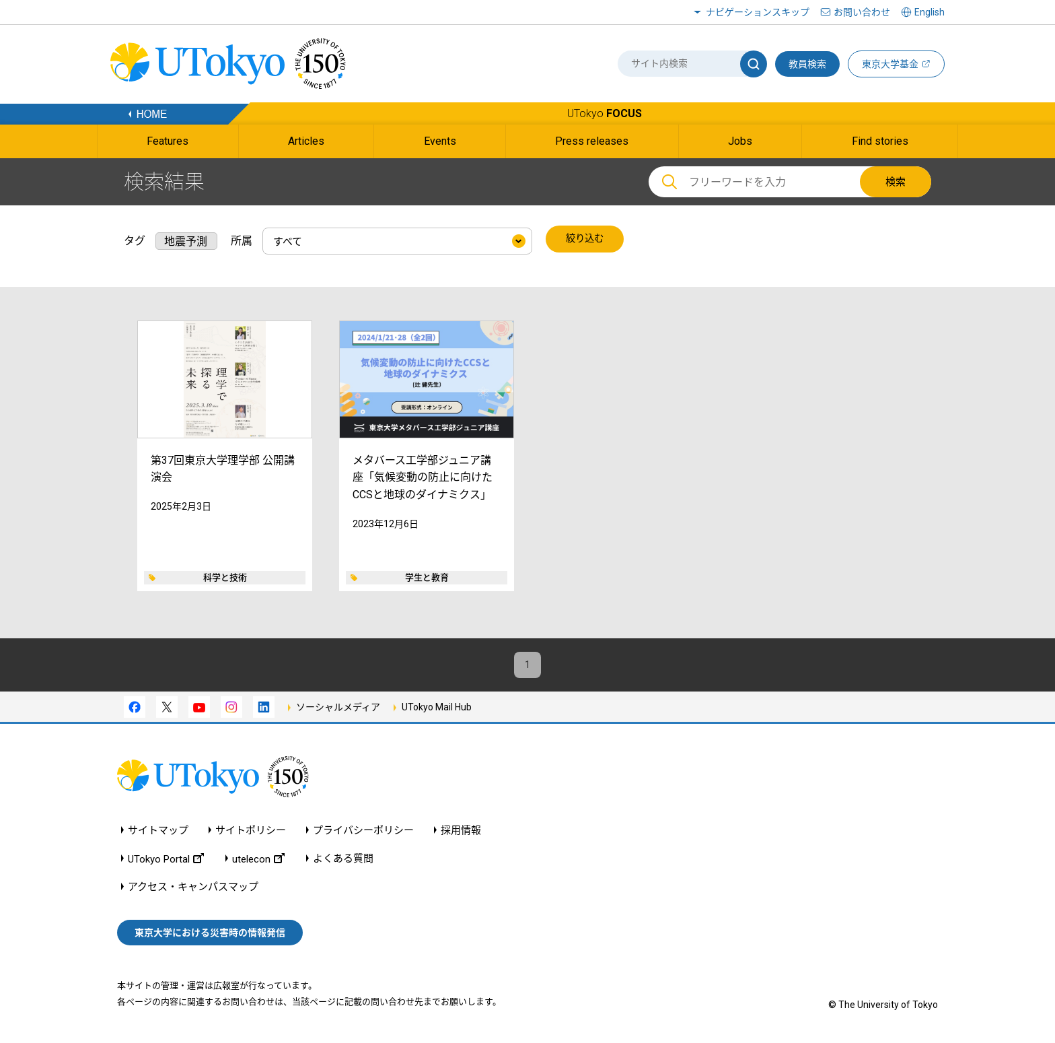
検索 (895, 182)
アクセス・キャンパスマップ (193, 888)
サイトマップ (158, 831)
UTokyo (604, 113)
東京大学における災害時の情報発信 (210, 934)
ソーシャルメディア (338, 708)
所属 (241, 239)
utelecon (258, 859)
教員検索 (807, 64)
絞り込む (586, 240)
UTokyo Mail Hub (437, 708)
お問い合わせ (862, 12)
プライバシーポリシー (363, 831)
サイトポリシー (250, 831)
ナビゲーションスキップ (757, 12)
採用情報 (461, 831)
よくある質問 (343, 859)
